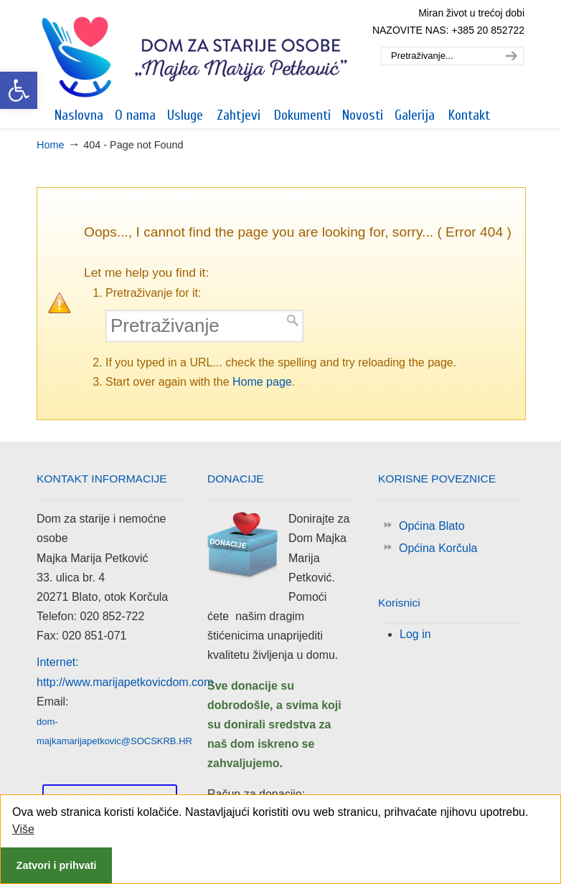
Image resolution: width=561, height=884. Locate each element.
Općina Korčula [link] (438, 548)
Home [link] (50, 145)
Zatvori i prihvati (56, 865)
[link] (18, 90)
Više (23, 829)
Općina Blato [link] (432, 526)
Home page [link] (262, 382)
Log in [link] (415, 634)
